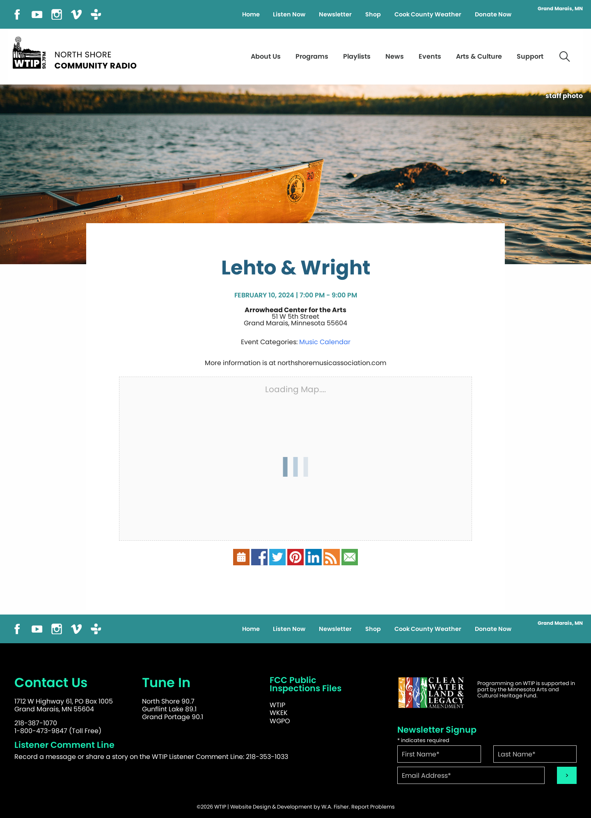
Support (530, 56)
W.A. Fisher (335, 806)
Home (251, 14)
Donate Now (493, 14)
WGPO (280, 721)
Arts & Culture (479, 56)
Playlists (357, 56)
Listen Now (289, 14)
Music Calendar (324, 342)
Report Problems (373, 806)
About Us (266, 56)
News (394, 56)
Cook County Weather (427, 14)
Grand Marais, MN (560, 8)
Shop (373, 14)
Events (430, 56)
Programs (312, 56)
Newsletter (335, 14)
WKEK (279, 712)
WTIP (277, 705)
